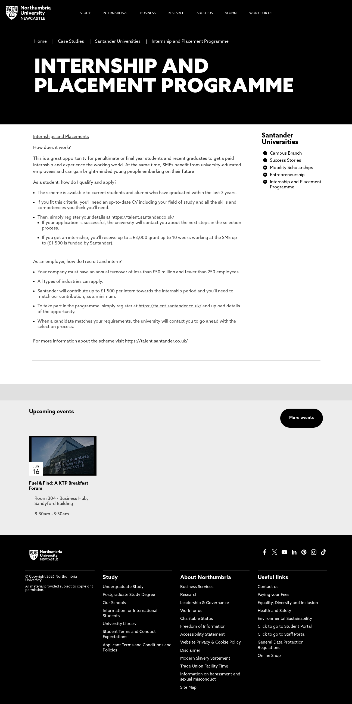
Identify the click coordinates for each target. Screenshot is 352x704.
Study (110, 577)
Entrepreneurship (287, 175)
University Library (119, 624)
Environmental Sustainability (285, 619)
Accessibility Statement (202, 635)
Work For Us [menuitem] (260, 13)
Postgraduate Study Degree (129, 595)
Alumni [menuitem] (231, 13)
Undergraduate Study (123, 587)
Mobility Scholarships (291, 168)
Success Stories (285, 160)
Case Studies (71, 41)
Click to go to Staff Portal (282, 635)
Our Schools (114, 603)
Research (189, 595)
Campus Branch (286, 153)
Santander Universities (118, 41)
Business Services (196, 587)
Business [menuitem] (148, 13)
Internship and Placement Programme (190, 41)
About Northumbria (205, 577)
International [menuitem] (115, 13)
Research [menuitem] (176, 13)
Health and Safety (274, 611)
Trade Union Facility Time (204, 667)
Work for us (191, 611)
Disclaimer (190, 651)
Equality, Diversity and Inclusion (288, 603)
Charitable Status (196, 619)
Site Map (188, 688)
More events (301, 418)
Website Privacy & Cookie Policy (210, 643)
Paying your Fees (273, 595)
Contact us (268, 587)
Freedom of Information (203, 627)
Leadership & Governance (204, 603)
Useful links (273, 577)
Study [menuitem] (85, 13)
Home (40, 41)
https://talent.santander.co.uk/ (142, 217)
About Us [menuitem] (205, 13)
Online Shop (269, 656)
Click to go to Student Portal (285, 627)
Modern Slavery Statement (205, 659)
